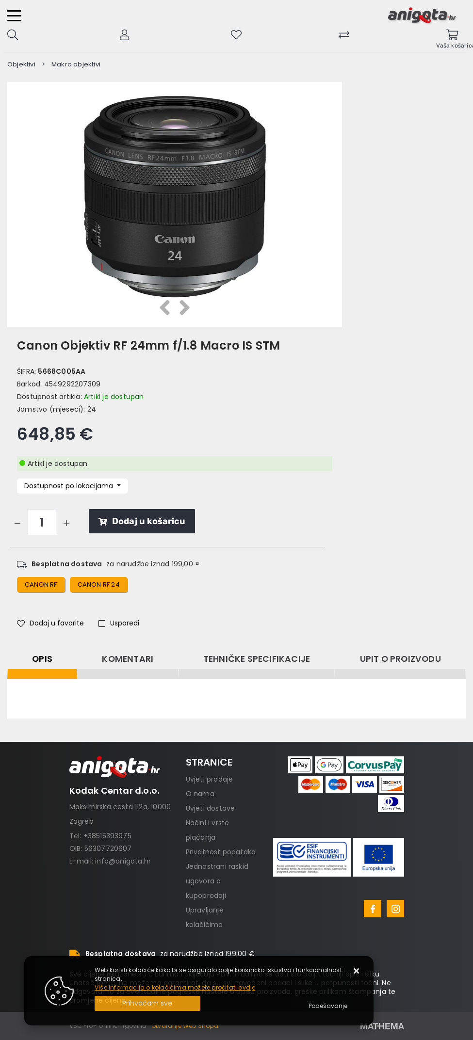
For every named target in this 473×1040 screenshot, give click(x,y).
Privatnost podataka (221, 852)
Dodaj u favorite (50, 623)
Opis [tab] (42, 659)
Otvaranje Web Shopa (184, 1026)
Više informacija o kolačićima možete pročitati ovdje (175, 987)
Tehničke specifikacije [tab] (256, 659)
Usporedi (118, 623)
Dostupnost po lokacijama (69, 486)
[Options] (328, 1006)
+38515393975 (107, 836)
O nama (200, 794)
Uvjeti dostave (210, 808)
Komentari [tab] (127, 659)
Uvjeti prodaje (209, 779)
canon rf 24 (99, 584)
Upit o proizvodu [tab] (400, 659)
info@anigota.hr (123, 861)
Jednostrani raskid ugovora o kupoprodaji (217, 881)
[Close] (147, 1003)
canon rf (41, 584)
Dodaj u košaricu (141, 521)
